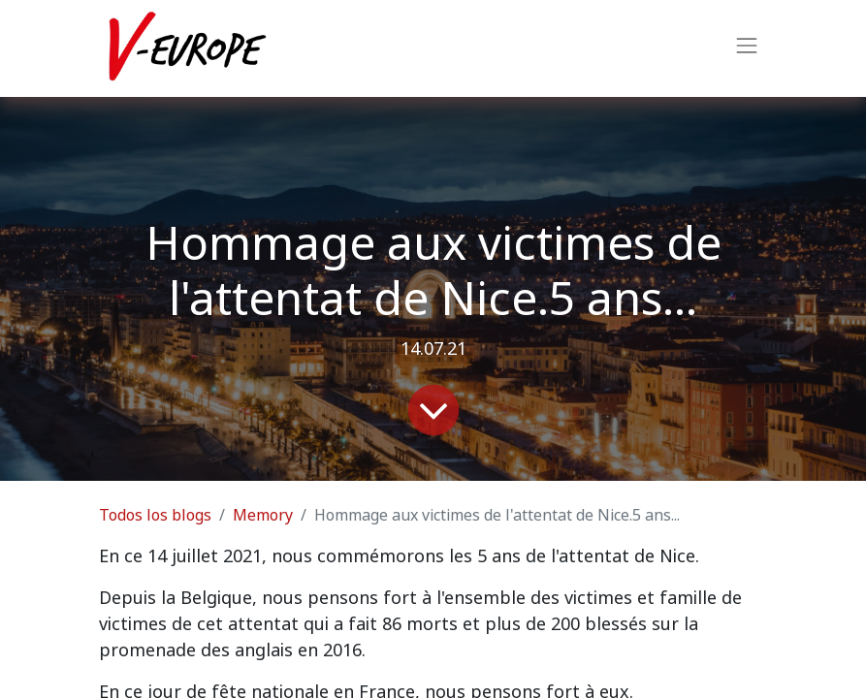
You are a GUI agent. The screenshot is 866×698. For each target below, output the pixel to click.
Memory (263, 515)
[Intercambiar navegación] (746, 48)
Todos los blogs (155, 515)
